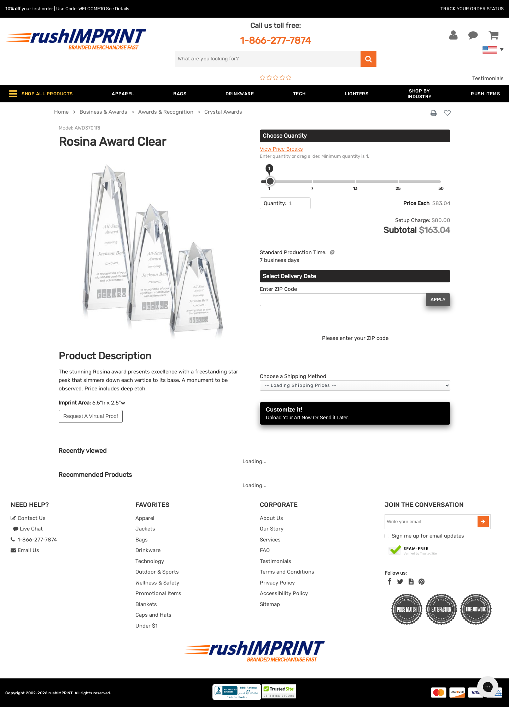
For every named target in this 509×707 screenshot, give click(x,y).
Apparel (144, 518)
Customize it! (355, 413)
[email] (432, 521)
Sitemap (270, 604)
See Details (117, 8)
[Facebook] (389, 581)
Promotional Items (158, 593)
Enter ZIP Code (278, 289)
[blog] (411, 581)
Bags (141, 540)
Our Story (271, 529)
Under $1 (146, 626)
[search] (268, 59)
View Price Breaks (281, 149)
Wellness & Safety (157, 583)
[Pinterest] (422, 581)
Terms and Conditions (287, 572)
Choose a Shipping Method (293, 376)
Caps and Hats (153, 615)
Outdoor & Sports (157, 572)
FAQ (265, 550)
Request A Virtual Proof (90, 416)
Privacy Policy (277, 583)
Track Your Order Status (472, 8)
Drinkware (147, 550)
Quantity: (275, 203)
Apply (438, 299)
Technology (149, 561)
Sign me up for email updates (428, 536)
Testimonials (488, 78)
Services (270, 540)
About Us (271, 518)
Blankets (146, 604)
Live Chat (28, 529)
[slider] (270, 181)
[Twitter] (400, 581)
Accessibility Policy (284, 593)
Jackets (145, 529)
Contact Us (28, 518)
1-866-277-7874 (275, 40)
